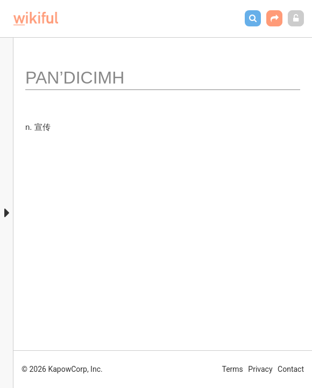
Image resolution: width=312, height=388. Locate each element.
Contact (291, 369)
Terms (232, 369)
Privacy (260, 369)
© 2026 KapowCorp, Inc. (62, 369)
